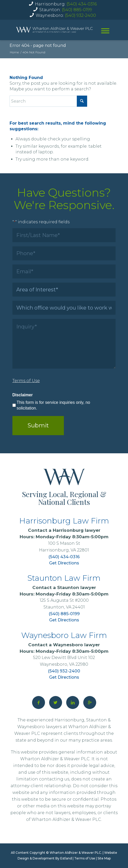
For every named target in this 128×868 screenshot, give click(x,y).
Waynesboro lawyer (76, 644)
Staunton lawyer (76, 587)
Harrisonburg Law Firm (64, 521)
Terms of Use (84, 858)
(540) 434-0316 (81, 4)
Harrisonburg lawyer (76, 530)
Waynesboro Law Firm (64, 635)
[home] (54, 29)
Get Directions (64, 563)
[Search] (48, 101)
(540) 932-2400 (80, 15)
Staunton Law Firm (64, 578)
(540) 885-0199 (77, 9)
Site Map (104, 858)
